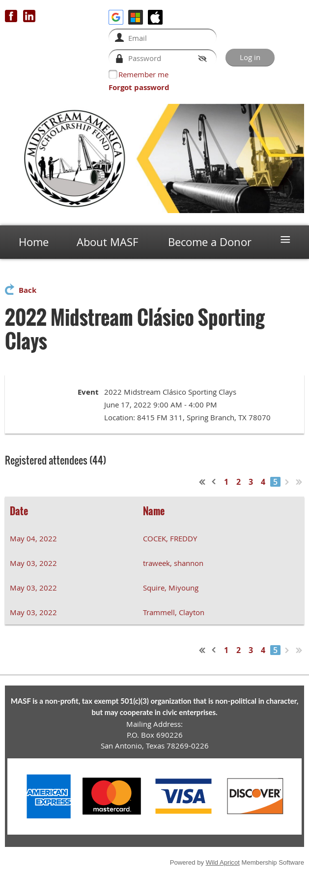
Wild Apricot (223, 862)
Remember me (143, 74)
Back (27, 290)
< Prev (214, 482)
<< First (202, 482)
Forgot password (139, 87)
